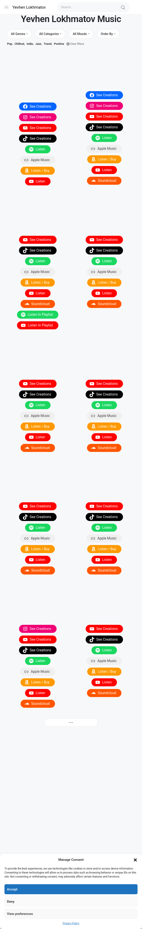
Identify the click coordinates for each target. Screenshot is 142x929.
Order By (107, 34)
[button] (135, 859)
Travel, (48, 43)
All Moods (80, 34)
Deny (11, 902)
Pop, (10, 43)
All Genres (18, 34)
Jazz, (38, 43)
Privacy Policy (71, 923)
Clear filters (77, 43)
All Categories (49, 34)
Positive (59, 43)
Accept (12, 889)
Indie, (30, 43)
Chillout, (20, 43)
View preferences (20, 914)
